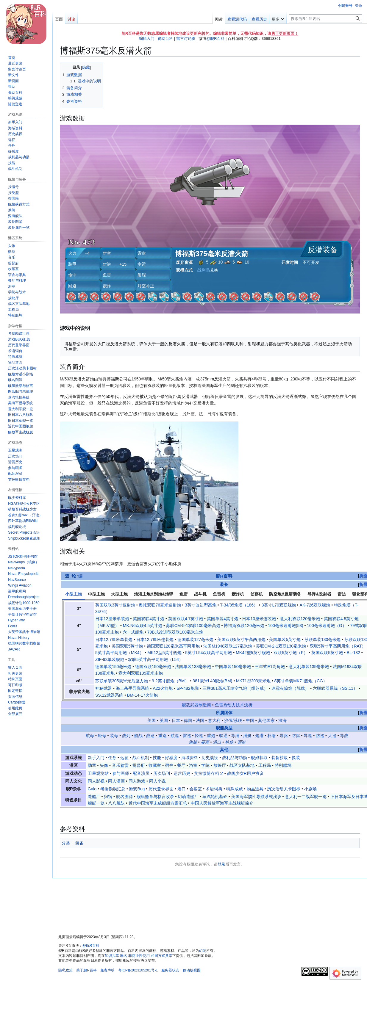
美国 (151, 720)
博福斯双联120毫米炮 (244, 625)
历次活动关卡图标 (283, 788)
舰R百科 (224, 576)
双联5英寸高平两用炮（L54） (155, 659)
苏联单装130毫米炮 (322, 639)
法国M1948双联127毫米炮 (227, 646)
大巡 (332, 735)
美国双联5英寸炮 (127, 646)
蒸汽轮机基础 (214, 796)
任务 (112, 757)
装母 (114, 735)
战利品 (203, 270)
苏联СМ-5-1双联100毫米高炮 (193, 625)
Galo (92, 788)
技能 (157, 757)
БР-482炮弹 (188, 688)
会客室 (195, 788)
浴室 (193, 765)
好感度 (171, 757)
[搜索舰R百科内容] (325, 18)
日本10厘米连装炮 (259, 618)
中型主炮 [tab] (96, 594)
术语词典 (214, 788)
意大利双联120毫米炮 (300, 618)
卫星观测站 (98, 773)
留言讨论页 (186, 38)
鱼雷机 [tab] (219, 594)
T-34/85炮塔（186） (239, 605)
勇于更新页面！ (284, 33)
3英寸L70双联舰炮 (279, 605)
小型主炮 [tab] (73, 594)
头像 (104, 765)
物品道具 (255, 788)
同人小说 (157, 781)
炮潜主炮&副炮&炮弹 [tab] (153, 594)
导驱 (283, 735)
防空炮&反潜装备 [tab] (285, 594)
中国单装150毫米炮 (233, 666)
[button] (15, 714)
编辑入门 (146, 38)
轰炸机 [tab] (238, 594)
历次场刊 (161, 773)
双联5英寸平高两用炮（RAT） (338, 646)
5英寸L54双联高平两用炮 (208, 652)
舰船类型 (224, 727)
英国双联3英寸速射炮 (115, 605)
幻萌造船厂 (188, 796)
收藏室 (155, 765)
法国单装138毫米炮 (193, 666)
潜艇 (247, 735)
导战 (344, 735)
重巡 (162, 735)
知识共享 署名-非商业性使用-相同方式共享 (138, 956)
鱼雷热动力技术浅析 (233, 705)
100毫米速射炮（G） (326, 625)
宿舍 (169, 765)
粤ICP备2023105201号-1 (138, 970)
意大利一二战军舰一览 (306, 796)
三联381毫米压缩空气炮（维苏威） (235, 688)
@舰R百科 (215, 38)
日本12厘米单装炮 (112, 618)
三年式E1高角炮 (270, 666)
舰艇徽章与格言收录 (155, 796)
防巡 (320, 735)
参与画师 (120, 773)
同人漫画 (116, 781)
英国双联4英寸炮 (148, 618)
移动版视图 (192, 970)
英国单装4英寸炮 (222, 618)
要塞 (205, 742)
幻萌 (202, 951)
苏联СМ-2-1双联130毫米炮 (281, 646)
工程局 (264, 765)
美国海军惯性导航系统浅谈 (256, 796)
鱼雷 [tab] (183, 594)
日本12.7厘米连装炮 (155, 639)
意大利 (214, 720)
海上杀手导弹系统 (132, 688)
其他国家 (266, 720)
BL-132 (353, 652)
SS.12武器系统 (109, 695)
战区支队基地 (241, 765)
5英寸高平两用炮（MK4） (119, 652)
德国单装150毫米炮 (113, 666)
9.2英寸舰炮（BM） (170, 680)
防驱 (296, 735)
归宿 (108, 796)
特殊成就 (234, 788)
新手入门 (96, 757)
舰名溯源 (124, 796)
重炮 (211, 735)
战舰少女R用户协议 (245, 773)
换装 (296, 757)
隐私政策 (65, 970)
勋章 (92, 765)
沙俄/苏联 (233, 720)
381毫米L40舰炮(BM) (212, 680)
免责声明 (107, 970)
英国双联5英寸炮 (327, 652)
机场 (229, 742)
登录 (221, 864)
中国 (250, 720)
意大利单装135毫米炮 (309, 666)
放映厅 (219, 765)
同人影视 (96, 781)
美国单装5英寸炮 (285, 639)
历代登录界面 (161, 788)
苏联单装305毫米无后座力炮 (121, 680)
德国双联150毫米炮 (153, 666)
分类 (66, 843)
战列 (126, 735)
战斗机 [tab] (200, 594)
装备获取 (279, 757)
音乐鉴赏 (120, 765)
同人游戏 (137, 781)
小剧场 (310, 788)
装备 (224, 584)
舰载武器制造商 (196, 705)
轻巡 (199, 735)
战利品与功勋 (234, 757)
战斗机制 (140, 757)
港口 (217, 742)
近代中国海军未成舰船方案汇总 (158, 803)
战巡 (150, 735)
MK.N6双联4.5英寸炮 (142, 625)
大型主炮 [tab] (119, 594)
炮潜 (259, 735)
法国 (200, 720)
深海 (282, 720)
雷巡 (187, 735)
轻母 (102, 735)
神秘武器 (103, 688)
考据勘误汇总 (112, 788)
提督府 (138, 765)
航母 (90, 735)
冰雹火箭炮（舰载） (290, 688)
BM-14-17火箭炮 (142, 695)
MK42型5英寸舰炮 (253, 652)
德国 (188, 720)
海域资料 (189, 757)
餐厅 (181, 765)
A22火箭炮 (163, 688)
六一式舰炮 (133, 632)
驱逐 (223, 735)
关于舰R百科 (86, 970)
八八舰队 (116, 803)
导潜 (235, 735)
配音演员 (141, 773)
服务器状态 (170, 970)
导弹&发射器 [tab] (319, 594)
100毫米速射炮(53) (285, 625)
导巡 (308, 735)
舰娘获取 (259, 757)
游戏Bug (137, 788)
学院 (205, 765)
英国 (164, 720)
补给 (271, 735)
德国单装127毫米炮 (195, 639)
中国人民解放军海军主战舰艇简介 (222, 803)
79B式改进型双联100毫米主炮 (175, 632)
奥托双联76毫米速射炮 (160, 605)
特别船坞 (283, 765)
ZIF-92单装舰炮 (109, 659)
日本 (176, 720)
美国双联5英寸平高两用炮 (241, 639)
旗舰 (193, 742)
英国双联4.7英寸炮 (185, 618)
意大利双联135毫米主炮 (140, 673)
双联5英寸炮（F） (290, 652)
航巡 (175, 735)
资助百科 (165, 38)
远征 (124, 757)
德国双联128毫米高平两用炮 (173, 646)
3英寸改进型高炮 (200, 605)
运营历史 (182, 773)
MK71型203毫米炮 (253, 680)
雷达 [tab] (342, 594)
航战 (138, 735)
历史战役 (210, 757)
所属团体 (224, 712)
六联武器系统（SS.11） (335, 688)
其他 (224, 749)
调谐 (241, 742)
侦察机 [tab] (256, 594)
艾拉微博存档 (206, 773)
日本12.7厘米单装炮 (113, 639)
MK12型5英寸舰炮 (164, 652)
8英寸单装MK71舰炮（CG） (300, 680)
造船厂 (94, 796)
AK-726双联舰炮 (315, 605)
